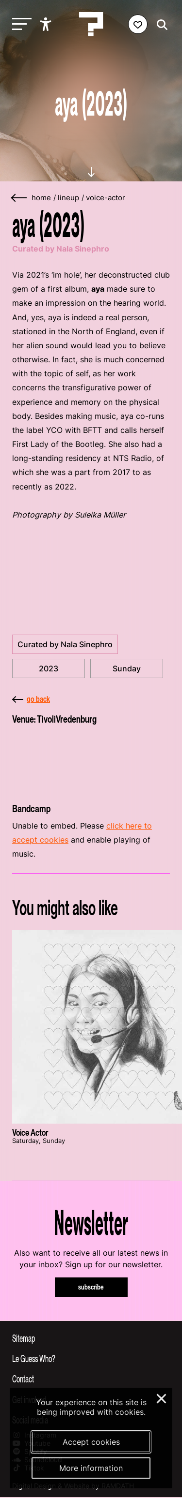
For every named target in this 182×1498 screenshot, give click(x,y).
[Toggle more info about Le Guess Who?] (91, 1358)
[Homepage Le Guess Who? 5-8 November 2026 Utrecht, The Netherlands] (91, 24)
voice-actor (105, 197)
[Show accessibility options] (47, 24)
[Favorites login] (138, 24)
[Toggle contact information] (91, 1378)
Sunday (127, 668)
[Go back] (19, 198)
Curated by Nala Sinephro (65, 644)
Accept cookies (91, 1442)
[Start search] (159, 24)
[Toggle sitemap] (91, 1338)
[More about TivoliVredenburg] (91, 760)
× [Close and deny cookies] (162, 1397)
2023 (48, 668)
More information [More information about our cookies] (91, 1468)
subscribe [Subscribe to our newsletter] (91, 1287)
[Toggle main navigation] (19, 24)
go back (31, 699)
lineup (68, 197)
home (41, 197)
